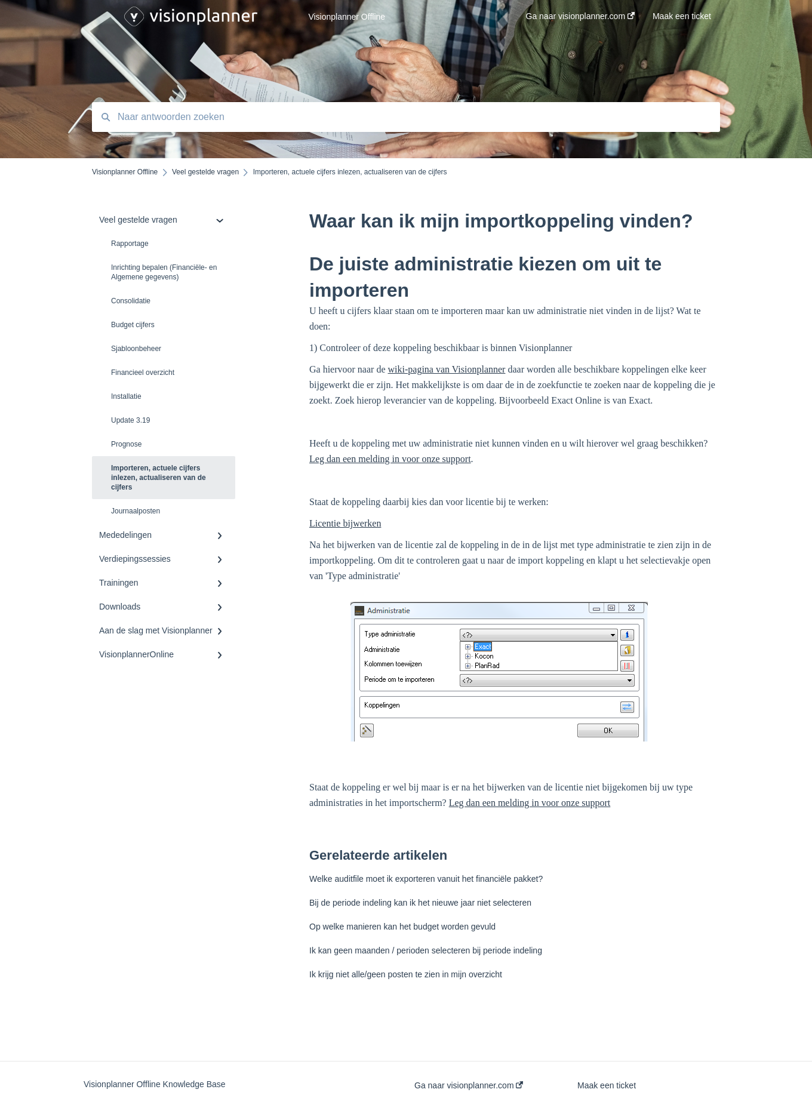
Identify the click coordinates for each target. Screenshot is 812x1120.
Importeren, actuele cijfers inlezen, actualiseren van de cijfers (158, 477)
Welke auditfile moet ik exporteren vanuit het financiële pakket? (426, 879)
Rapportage (130, 243)
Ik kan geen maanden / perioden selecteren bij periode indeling (425, 950)
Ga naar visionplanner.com (468, 1085)
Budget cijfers (133, 325)
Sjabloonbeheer (136, 348)
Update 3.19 (130, 420)
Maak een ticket (606, 1085)
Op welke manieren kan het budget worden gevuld (402, 926)
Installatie (126, 396)
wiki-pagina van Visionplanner (447, 369)
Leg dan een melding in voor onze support (390, 459)
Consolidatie (130, 301)
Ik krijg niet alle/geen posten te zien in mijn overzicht (405, 974)
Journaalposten (135, 511)
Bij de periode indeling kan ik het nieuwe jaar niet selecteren (420, 902)
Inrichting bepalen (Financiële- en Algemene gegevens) (164, 272)
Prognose (126, 444)
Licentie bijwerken (345, 523)
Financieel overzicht (142, 372)
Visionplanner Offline (346, 16)
